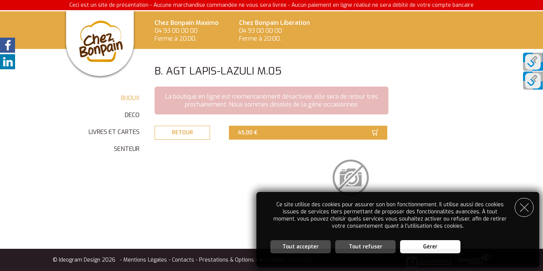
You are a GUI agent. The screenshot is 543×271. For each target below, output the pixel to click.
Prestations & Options (226, 259)
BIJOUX (130, 98)
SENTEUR (127, 149)
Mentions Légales (145, 259)
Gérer (430, 246)
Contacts (183, 259)
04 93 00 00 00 (176, 31)
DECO (132, 115)
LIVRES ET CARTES (114, 132)
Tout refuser (365, 246)
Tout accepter (300, 246)
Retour (182, 132)
